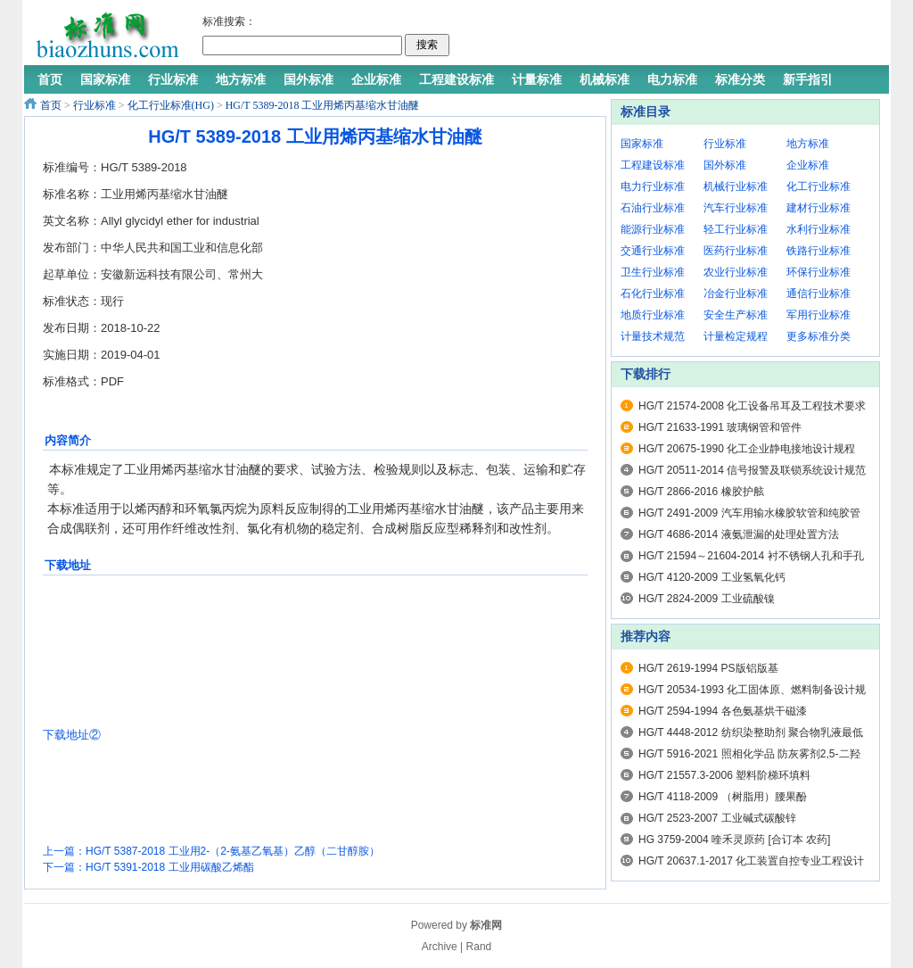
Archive (439, 946)
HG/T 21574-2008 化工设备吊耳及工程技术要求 (752, 406)
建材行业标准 (818, 208)
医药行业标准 (735, 250)
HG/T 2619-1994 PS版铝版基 (708, 668)
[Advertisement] (665, 35)
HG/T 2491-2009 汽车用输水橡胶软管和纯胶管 (749, 513)
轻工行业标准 (735, 229)
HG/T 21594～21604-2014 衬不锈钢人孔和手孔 (751, 556)
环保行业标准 (818, 272)
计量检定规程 (735, 336)
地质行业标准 (653, 315)
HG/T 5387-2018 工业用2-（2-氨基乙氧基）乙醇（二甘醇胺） (233, 851)
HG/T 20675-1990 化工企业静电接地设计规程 (746, 449)
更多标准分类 (818, 336)
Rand (479, 946)
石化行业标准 (653, 293)
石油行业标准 (653, 208)
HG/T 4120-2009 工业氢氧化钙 (712, 577)
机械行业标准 (735, 186)
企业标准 (807, 165)
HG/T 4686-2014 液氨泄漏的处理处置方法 (738, 534)
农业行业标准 (735, 272)
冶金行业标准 (735, 293)
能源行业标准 (653, 229)
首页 (51, 105)
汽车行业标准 (735, 208)
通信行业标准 (818, 293)
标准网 (486, 925)
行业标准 (94, 105)
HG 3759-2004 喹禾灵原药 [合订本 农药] (734, 839)
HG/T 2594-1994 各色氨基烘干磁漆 (722, 711)
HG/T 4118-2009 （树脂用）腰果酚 (722, 796)
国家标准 (642, 143)
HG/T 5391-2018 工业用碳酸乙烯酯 (170, 867)
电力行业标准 (653, 186)
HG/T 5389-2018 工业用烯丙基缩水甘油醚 (323, 105)
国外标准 (724, 165)
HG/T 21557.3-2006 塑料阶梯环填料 (724, 775)
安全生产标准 (735, 315)
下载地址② (72, 734)
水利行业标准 (818, 229)
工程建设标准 (653, 165)
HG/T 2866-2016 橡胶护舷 (701, 491)
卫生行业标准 (653, 272)
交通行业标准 (653, 250)
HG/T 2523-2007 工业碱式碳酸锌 (717, 818)
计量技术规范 (653, 336)
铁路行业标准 (818, 250)
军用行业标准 (818, 315)
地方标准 (807, 143)
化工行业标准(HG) (170, 105)
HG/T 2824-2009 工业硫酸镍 (706, 598)
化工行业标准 (818, 186)
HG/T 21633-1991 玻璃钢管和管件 (720, 427)
